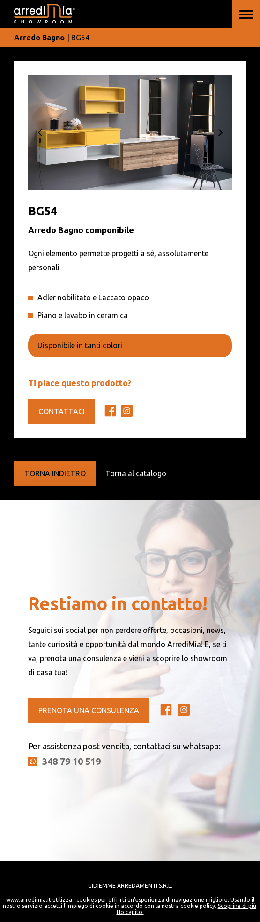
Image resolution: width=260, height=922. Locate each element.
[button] (40, 132)
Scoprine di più (237, 906)
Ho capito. (130, 912)
